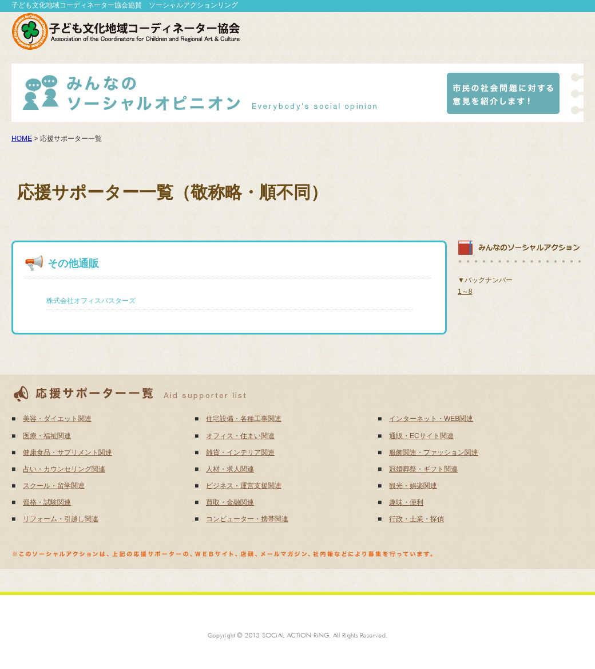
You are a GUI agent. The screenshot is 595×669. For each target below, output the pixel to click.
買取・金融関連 (230, 502)
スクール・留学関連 (54, 486)
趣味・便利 (406, 502)
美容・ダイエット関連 (57, 419)
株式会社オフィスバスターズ (91, 301)
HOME (21, 139)
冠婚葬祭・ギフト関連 (423, 469)
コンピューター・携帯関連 (247, 519)
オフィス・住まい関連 (240, 436)
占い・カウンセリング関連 (64, 469)
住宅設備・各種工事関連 (243, 419)
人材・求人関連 (230, 469)
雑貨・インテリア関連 (240, 452)
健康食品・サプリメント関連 (67, 452)
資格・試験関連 (47, 502)
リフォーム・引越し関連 (60, 519)
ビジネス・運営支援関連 (243, 486)
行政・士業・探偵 (416, 519)
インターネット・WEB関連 (431, 419)
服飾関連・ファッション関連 (433, 452)
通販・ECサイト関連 (421, 436)
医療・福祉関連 (47, 436)
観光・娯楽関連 (413, 486)
